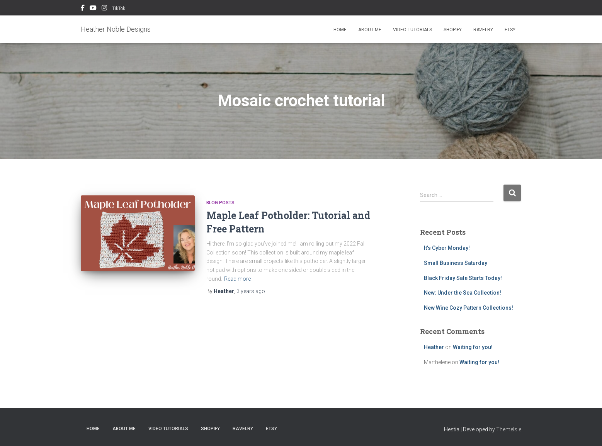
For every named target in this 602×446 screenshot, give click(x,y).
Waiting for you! (473, 347)
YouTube (93, 9)
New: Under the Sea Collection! (462, 293)
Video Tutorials (412, 29)
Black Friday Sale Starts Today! (463, 278)
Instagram (104, 9)
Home (340, 29)
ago (250, 291)
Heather (434, 347)
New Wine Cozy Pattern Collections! (468, 308)
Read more (237, 279)
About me (369, 29)
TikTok (118, 8)
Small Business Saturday (455, 263)
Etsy (510, 29)
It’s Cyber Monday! (447, 248)
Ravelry (483, 29)
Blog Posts (220, 202)
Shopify (453, 29)
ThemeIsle (508, 429)
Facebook (83, 9)
